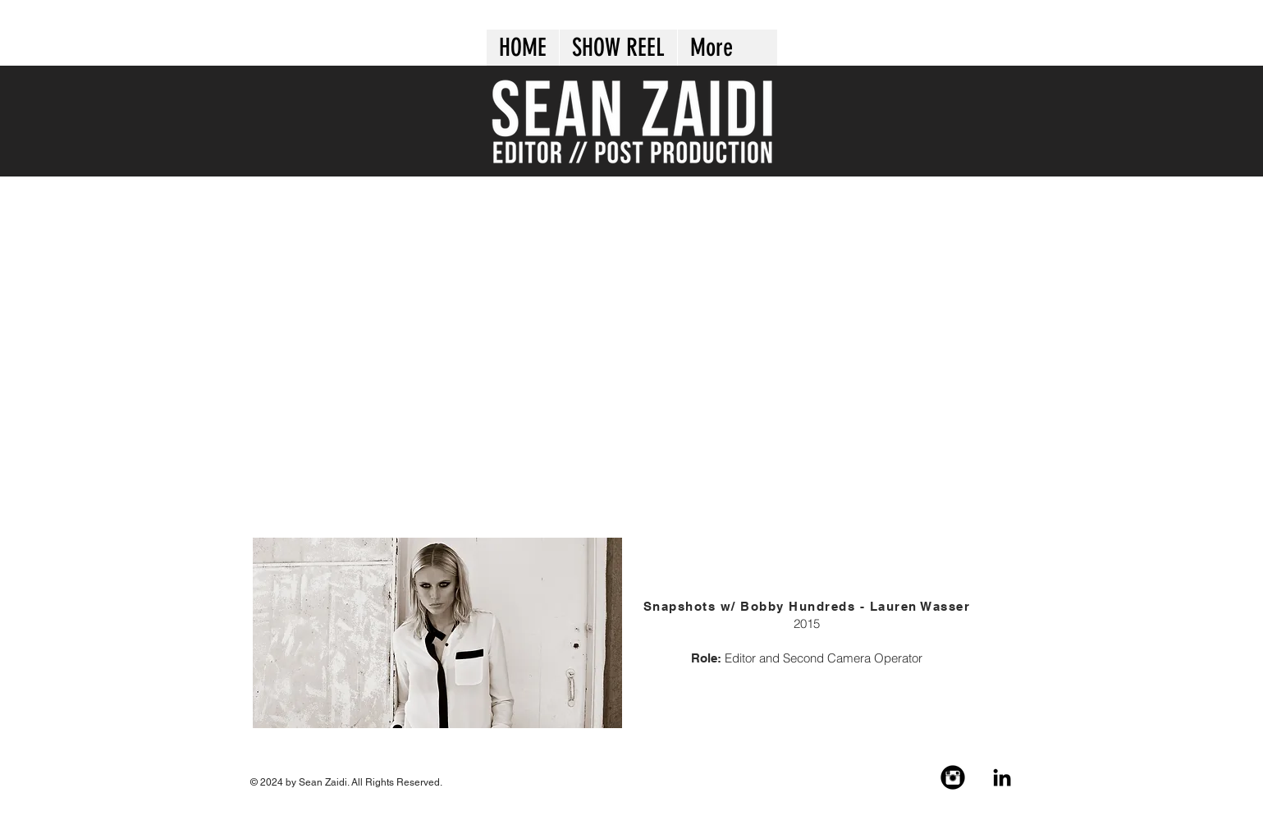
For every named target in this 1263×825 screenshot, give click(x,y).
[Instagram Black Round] (952, 777)
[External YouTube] (633, 355)
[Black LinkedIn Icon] (1002, 777)
